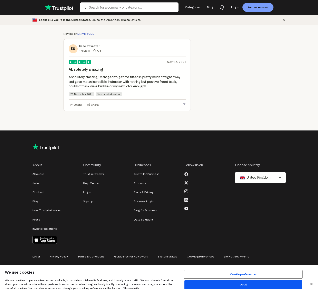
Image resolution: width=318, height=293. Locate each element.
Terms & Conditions (91, 256)
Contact (38, 192)
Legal (36, 256)
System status (167, 256)
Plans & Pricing (144, 192)
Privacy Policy (59, 256)
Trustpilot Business (146, 174)
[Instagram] (186, 191)
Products (140, 183)
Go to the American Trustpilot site (116, 20)
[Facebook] (186, 174)
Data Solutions (144, 219)
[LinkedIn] (186, 199)
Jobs (35, 183)
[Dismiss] (284, 20)
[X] (186, 182)
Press (36, 219)
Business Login (144, 201)
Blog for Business (145, 210)
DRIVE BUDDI (86, 34)
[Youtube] (186, 208)
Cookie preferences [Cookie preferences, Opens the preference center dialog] (243, 274)
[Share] (93, 105)
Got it (243, 284)
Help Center (91, 183)
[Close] (311, 284)
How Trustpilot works (46, 210)
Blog (35, 201)
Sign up (88, 201)
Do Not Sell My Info (236, 256)
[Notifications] (222, 7)
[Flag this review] (184, 105)
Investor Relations (44, 229)
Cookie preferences (200, 256)
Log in (87, 192)
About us (38, 174)
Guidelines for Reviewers (131, 256)
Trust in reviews (93, 174)
